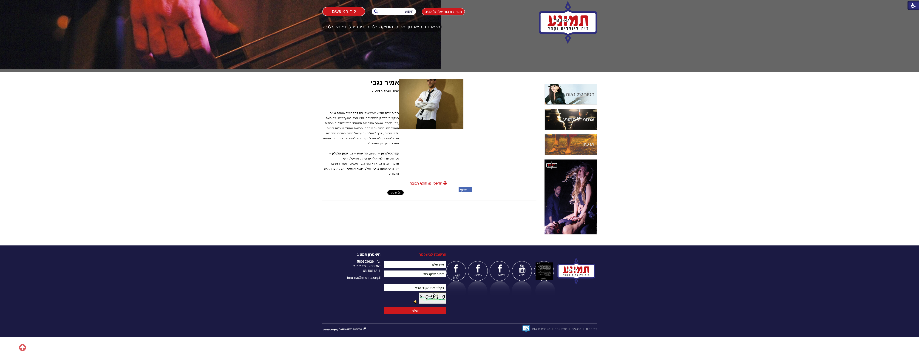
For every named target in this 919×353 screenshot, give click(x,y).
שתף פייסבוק (463, 190)
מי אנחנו (432, 26)
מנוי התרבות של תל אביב (443, 12)
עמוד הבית (391, 90)
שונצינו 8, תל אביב (366, 266)
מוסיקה (386, 26)
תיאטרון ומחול (409, 26)
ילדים (371, 26)
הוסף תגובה (418, 183)
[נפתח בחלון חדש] (526, 328)
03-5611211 (371, 271)
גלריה (328, 26)
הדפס (438, 183)
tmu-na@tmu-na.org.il (363, 277)
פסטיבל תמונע (350, 26)
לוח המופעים (344, 11)
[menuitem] (433, 27)
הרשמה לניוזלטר (432, 254)
